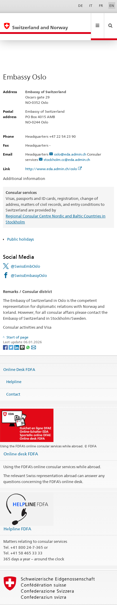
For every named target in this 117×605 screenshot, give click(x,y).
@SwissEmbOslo (25, 253)
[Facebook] (6, 334)
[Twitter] (11, 334)
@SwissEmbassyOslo (29, 262)
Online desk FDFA (21, 440)
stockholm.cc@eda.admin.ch (67, 147)
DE (80, 5)
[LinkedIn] (17, 334)
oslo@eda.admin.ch (70, 141)
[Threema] (23, 334)
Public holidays (20, 226)
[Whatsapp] (28, 334)
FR (101, 5)
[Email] (33, 334)
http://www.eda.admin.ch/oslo (53, 156)
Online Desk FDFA (19, 356)
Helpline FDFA (17, 515)
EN (111, 5)
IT (90, 5)
